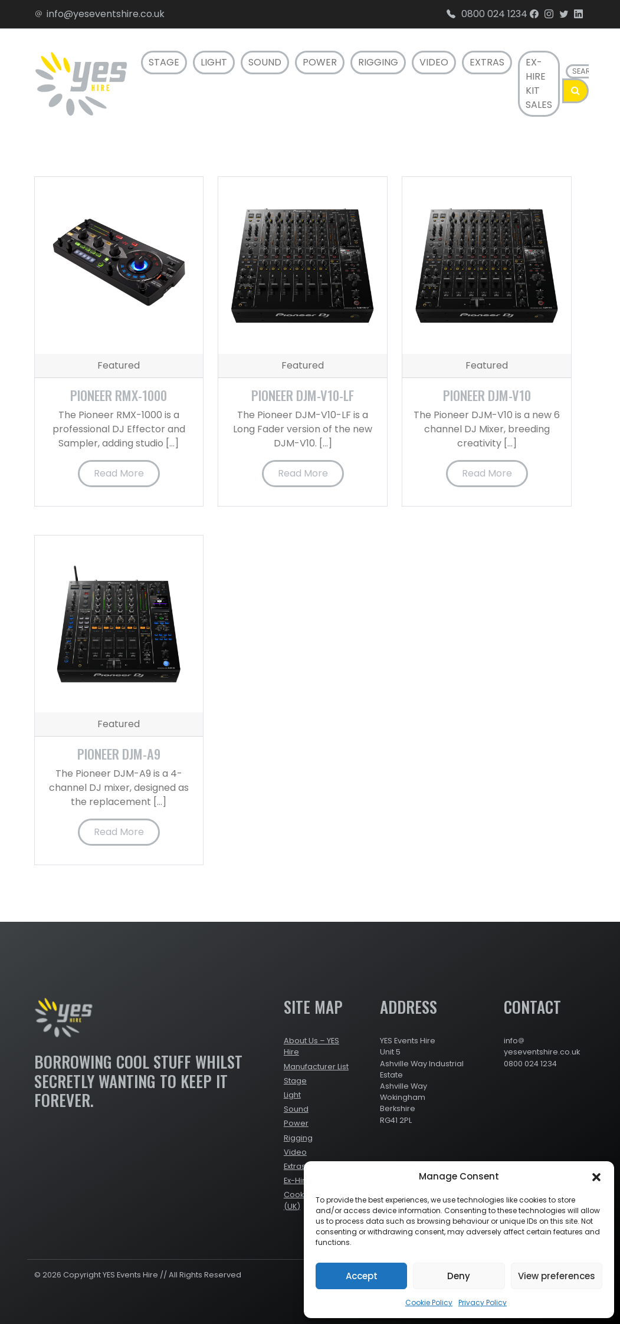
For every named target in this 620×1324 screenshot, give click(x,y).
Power (320, 62)
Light (214, 62)
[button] (596, 1176)
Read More (119, 473)
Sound (264, 62)
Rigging (378, 62)
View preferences (556, 1276)
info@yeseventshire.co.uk (99, 14)
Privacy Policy (482, 1302)
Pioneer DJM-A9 (118, 753)
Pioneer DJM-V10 (487, 395)
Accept (362, 1276)
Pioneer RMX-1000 (118, 395)
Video (433, 62)
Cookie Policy (428, 1302)
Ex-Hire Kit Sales (539, 83)
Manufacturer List (316, 1067)
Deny (458, 1276)
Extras (487, 62)
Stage (164, 62)
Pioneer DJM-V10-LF (302, 395)
